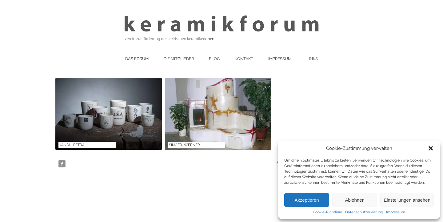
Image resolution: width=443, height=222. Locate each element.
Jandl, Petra (72, 145)
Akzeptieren (306, 200)
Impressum (395, 212)
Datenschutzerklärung (364, 212)
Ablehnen (354, 200)
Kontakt (244, 58)
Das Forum (137, 58)
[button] (431, 148)
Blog (214, 58)
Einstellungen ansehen (407, 200)
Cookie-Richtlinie (327, 212)
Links (312, 58)
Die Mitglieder (179, 58)
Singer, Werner (184, 145)
